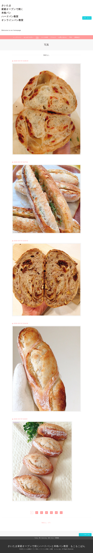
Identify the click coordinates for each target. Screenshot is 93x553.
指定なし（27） (46, 522)
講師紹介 (77, 37)
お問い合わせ (86, 18)
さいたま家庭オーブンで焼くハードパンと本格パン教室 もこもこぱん (46, 546)
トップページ (17, 37)
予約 (70, 37)
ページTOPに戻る (85, 534)
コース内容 (44, 37)
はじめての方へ (28, 37)
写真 (37, 37)
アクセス (53, 37)
